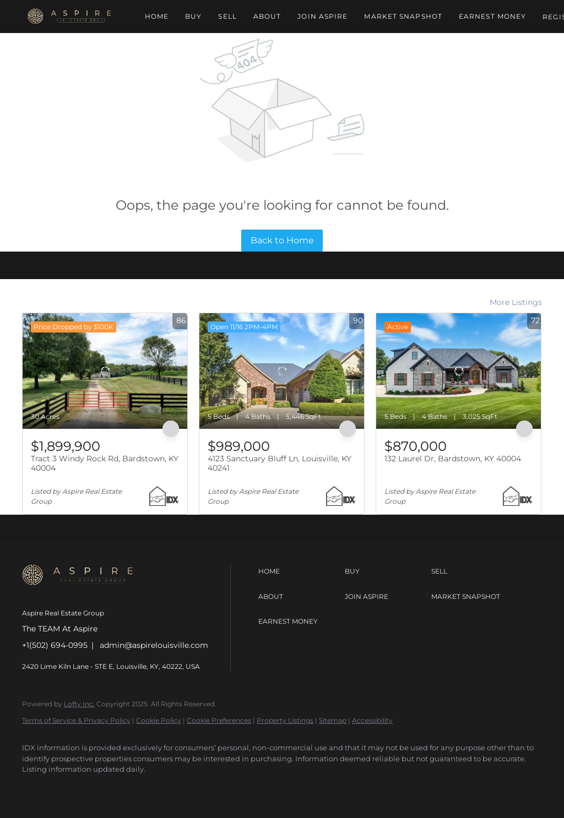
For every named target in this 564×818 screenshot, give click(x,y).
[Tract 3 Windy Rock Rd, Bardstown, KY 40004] (105, 371)
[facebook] (35, 788)
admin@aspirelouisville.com (154, 645)
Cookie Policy (158, 720)
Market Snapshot (403, 16)
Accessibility (372, 720)
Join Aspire (322, 16)
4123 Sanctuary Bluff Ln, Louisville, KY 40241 (279, 463)
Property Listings (285, 720)
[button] (70, 16)
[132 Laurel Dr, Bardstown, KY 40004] (458, 371)
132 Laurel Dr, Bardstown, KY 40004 (452, 458)
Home (157, 16)
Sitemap (332, 720)
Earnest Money (492, 16)
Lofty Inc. (79, 704)
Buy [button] (193, 16)
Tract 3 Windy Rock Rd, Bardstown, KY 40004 (104, 463)
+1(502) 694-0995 (55, 645)
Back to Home (282, 240)
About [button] (267, 16)
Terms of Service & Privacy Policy (76, 720)
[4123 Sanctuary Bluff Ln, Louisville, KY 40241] (281, 371)
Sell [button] (227, 16)
